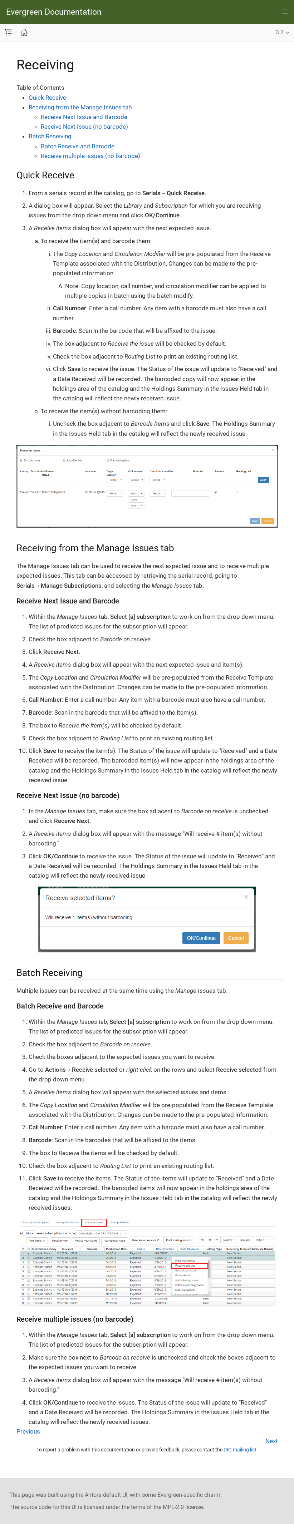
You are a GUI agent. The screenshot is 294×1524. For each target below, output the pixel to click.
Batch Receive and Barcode (77, 146)
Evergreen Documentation (54, 12)
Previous (28, 1431)
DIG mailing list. (241, 1450)
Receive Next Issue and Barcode (84, 116)
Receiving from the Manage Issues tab (80, 107)
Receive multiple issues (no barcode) (90, 155)
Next (271, 1441)
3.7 (280, 32)
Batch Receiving (50, 136)
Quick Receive (47, 97)
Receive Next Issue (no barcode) (84, 126)
